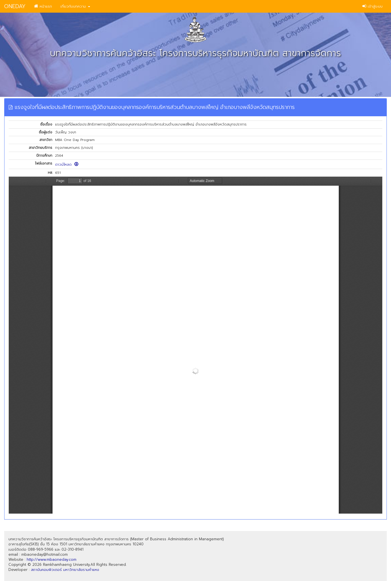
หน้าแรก (43, 6)
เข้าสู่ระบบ (372, 6)
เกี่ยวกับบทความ (75, 6)
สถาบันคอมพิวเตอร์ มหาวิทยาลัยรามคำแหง (65, 569)
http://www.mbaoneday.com (51, 559)
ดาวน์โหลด (66, 164)
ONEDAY (15, 6)
